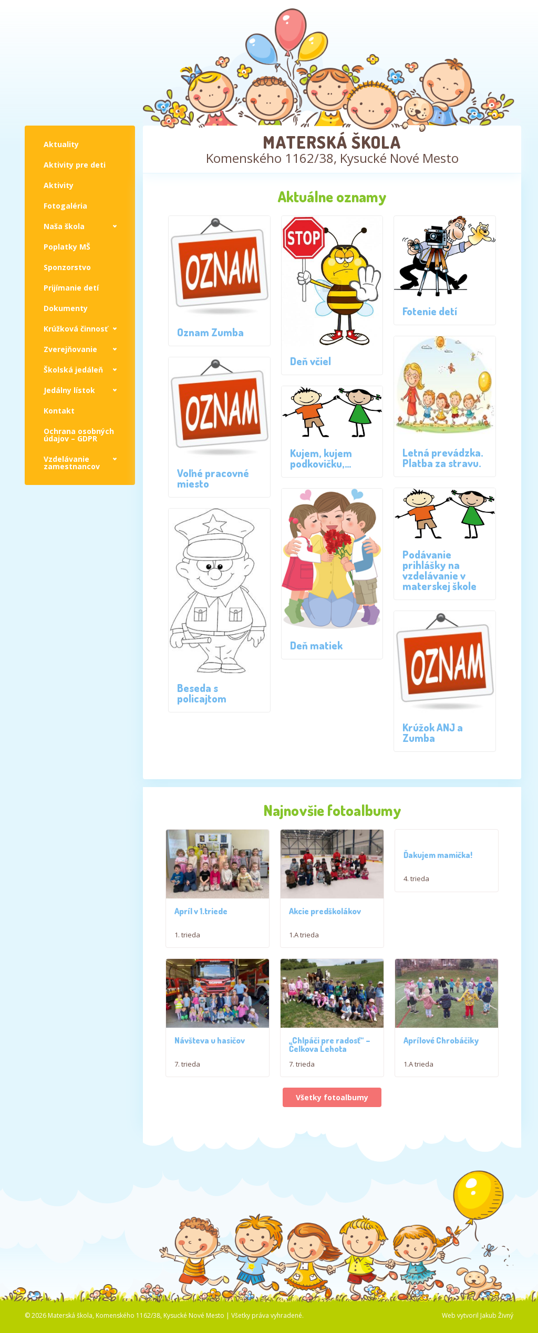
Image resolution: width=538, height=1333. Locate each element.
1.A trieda (304, 942)
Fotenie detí (429, 311)
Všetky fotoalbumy (332, 1123)
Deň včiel (310, 361)
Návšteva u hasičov (209, 1065)
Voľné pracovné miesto (213, 478)
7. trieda (187, 1089)
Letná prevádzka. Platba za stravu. (442, 458)
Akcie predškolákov (325, 918)
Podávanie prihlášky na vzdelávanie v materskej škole (439, 570)
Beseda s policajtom (201, 693)
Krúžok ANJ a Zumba (432, 732)
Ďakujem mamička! (438, 855)
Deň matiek (316, 645)
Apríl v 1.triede (200, 918)
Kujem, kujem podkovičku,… (321, 458)
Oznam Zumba (210, 332)
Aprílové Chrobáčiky (441, 1065)
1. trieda (187, 942)
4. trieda (416, 878)
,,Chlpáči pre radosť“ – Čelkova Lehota (329, 1069)
